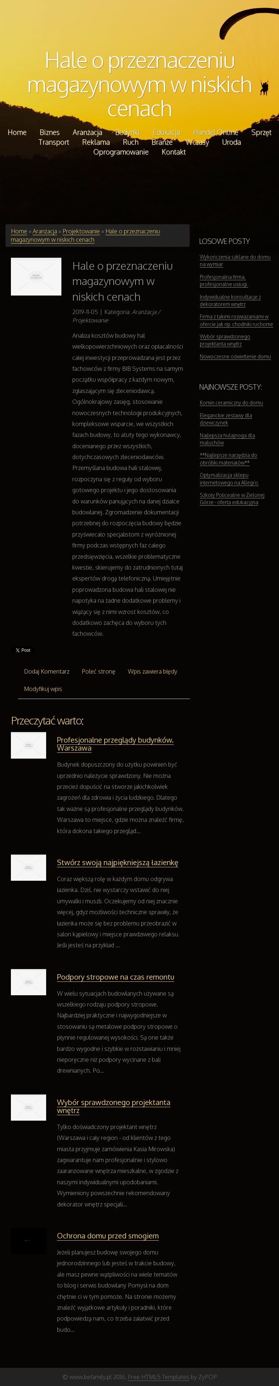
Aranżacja (45, 231)
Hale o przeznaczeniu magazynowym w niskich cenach (139, 83)
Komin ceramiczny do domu (231, 402)
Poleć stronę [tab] (99, 671)
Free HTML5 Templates (158, 1377)
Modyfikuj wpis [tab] (43, 688)
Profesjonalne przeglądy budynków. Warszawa (115, 743)
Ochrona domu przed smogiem (108, 1235)
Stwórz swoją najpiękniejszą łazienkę (117, 862)
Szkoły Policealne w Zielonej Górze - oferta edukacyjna (232, 498)
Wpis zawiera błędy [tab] (152, 671)
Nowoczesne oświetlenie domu (235, 356)
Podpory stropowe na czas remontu (115, 976)
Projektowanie (81, 231)
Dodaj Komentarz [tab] (46, 671)
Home (19, 231)
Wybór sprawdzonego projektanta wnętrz (113, 1106)
